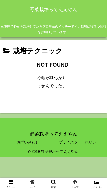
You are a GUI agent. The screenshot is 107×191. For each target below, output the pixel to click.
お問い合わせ (28, 142)
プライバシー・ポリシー (79, 142)
